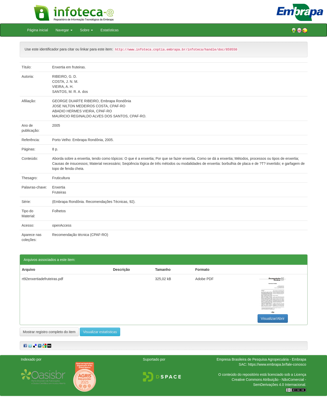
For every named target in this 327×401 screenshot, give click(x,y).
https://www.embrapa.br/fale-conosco (277, 364)
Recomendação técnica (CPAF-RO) (80, 235)
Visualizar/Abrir (273, 318)
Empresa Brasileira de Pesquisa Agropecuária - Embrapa (261, 359)
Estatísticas (109, 30)
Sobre (86, 30)
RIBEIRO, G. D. (64, 76)
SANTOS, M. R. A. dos (70, 92)
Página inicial (37, 30)
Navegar (64, 30)
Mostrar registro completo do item (49, 332)
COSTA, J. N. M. (65, 81)
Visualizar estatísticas (100, 332)
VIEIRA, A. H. (62, 87)
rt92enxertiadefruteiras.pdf (42, 279)
